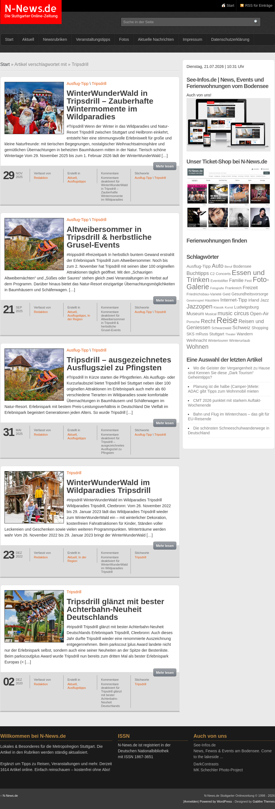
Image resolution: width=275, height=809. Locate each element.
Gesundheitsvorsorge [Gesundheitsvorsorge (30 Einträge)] (249, 294)
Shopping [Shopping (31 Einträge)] (259, 328)
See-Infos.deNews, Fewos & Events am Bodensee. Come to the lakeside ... (233, 751)
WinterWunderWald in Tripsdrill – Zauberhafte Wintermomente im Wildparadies (110, 105)
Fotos (124, 39)
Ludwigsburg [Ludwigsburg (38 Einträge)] (246, 307)
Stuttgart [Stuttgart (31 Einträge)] (216, 334)
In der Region (78, 317)
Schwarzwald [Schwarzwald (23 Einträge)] (221, 328)
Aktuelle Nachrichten (156, 39)
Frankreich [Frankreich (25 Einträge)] (233, 288)
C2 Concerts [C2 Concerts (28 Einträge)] (220, 274)
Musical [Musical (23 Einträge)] (211, 314)
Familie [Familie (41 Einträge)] (236, 280)
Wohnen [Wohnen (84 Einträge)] (197, 346)
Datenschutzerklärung (230, 39)
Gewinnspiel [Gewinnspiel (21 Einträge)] (195, 300)
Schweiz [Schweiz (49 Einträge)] (241, 327)
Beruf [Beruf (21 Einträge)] (228, 266)
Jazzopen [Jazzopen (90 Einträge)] (200, 306)
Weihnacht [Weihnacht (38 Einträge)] (197, 340)
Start (230, 5)
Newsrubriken (55, 39)
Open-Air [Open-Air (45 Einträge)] (259, 313)
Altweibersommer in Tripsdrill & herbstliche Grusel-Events (109, 237)
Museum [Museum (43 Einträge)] (195, 313)
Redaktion (41, 177)
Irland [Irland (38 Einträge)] (253, 300)
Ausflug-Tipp (77, 83)
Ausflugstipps (76, 181)
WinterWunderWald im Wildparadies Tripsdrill (109, 486)
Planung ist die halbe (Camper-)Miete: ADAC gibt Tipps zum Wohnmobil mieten (223, 388)
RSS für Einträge (258, 5)
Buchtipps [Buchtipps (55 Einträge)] (198, 273)
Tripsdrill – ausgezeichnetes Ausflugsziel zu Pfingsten (119, 363)
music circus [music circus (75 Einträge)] (233, 313)
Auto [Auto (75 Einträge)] (217, 266)
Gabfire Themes (264, 801)
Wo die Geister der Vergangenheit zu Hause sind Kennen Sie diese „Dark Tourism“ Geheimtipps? (229, 373)
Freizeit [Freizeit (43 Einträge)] (250, 287)
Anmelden (191, 801)
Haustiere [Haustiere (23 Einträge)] (212, 300)
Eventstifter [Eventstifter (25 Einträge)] (219, 281)
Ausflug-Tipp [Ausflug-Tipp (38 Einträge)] (199, 266)
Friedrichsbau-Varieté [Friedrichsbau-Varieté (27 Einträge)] (204, 294)
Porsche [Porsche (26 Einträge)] (193, 322)
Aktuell (28, 39)
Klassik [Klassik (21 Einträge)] (219, 307)
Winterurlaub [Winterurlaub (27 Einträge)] (239, 340)
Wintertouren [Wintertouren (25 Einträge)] (218, 341)
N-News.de (30, 12)
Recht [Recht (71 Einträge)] (208, 321)
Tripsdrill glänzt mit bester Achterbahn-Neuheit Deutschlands (115, 609)
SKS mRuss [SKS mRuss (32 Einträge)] (197, 334)
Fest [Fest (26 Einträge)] (248, 281)
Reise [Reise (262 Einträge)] (226, 320)
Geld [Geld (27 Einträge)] (226, 294)
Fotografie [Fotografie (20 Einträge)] (217, 288)
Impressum (192, 39)
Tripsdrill (99, 83)
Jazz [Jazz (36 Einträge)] (264, 300)
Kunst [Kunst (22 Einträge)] (229, 307)
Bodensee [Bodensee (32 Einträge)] (242, 266)
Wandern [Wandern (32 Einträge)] (245, 334)
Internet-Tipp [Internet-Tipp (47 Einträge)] (233, 300)
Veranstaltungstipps (93, 39)
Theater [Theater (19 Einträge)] (230, 334)
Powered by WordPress (216, 801)
